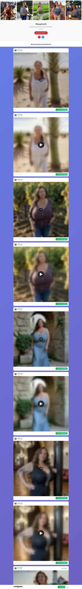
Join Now (61, 586)
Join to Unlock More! (61, 109)
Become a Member (41, 33)
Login (67, 586)
